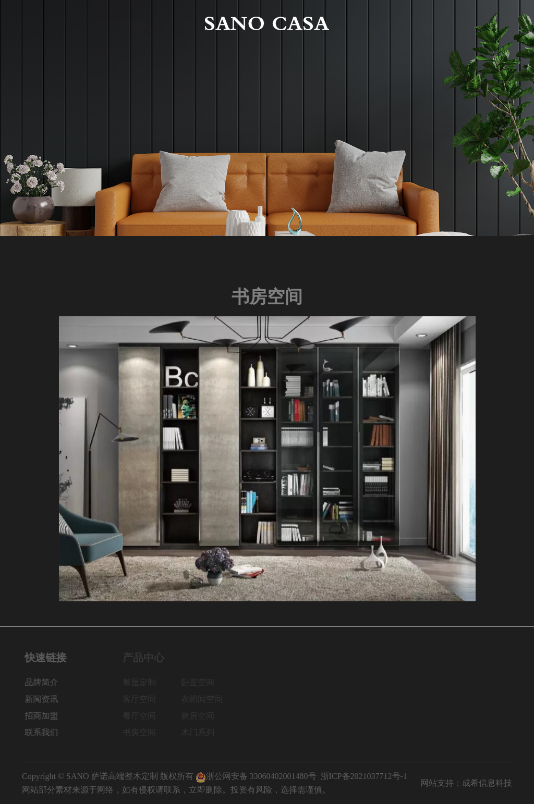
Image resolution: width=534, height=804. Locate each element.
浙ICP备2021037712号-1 (364, 776)
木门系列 (201, 732)
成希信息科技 (487, 782)
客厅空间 (143, 699)
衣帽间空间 (205, 699)
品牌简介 (88, 23)
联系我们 (495, 23)
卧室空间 (201, 682)
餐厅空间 (143, 715)
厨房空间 (201, 715)
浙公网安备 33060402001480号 (256, 776)
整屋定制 (143, 682)
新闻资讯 (396, 23)
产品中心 (137, 23)
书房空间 (143, 732)
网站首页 (38, 23)
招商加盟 (446, 23)
